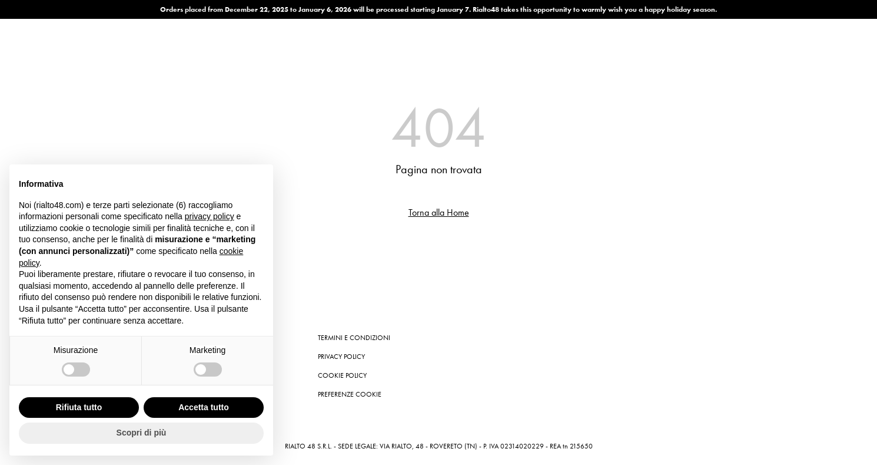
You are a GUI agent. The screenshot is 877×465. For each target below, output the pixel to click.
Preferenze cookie (349, 394)
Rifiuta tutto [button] (79, 407)
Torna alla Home (438, 212)
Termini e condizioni (354, 337)
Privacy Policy (341, 356)
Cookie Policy (342, 375)
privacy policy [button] (209, 216)
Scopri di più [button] (142, 432)
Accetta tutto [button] (203, 407)
